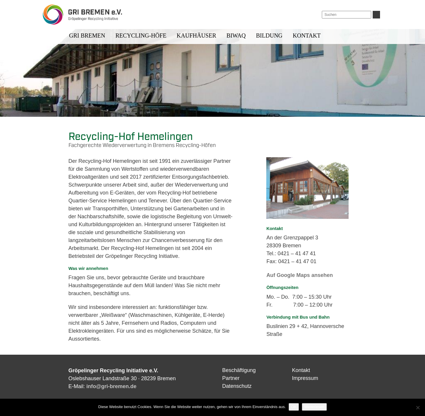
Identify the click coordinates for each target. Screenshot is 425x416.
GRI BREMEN (87, 35)
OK (294, 407)
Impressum (305, 378)
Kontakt (307, 35)
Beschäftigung (239, 370)
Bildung (269, 35)
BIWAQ (236, 35)
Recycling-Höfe (141, 35)
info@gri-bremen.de (111, 386)
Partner (231, 378)
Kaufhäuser (196, 35)
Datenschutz (237, 386)
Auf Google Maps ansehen (299, 275)
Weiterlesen (314, 407)
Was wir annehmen (88, 268)
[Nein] (418, 407)
